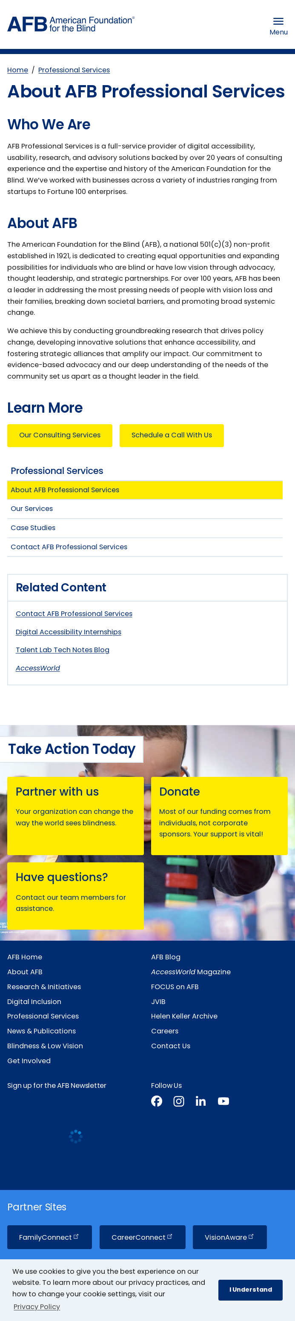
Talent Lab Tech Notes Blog (62, 650)
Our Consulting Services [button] (59, 435)
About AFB (25, 972)
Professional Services (74, 70)
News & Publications (41, 1031)
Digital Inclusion (34, 1002)
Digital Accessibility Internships (68, 632)
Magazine (191, 972)
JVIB (158, 1002)
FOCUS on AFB (175, 987)
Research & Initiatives (44, 987)
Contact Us (170, 1046)
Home (17, 70)
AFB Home (24, 957)
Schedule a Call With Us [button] (172, 435)
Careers (164, 1031)
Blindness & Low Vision (45, 1046)
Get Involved (29, 1061)
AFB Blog (165, 957)
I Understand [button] (250, 1289)
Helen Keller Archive (184, 1016)
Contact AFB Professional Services (74, 614)
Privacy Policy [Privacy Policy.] (37, 1307)
